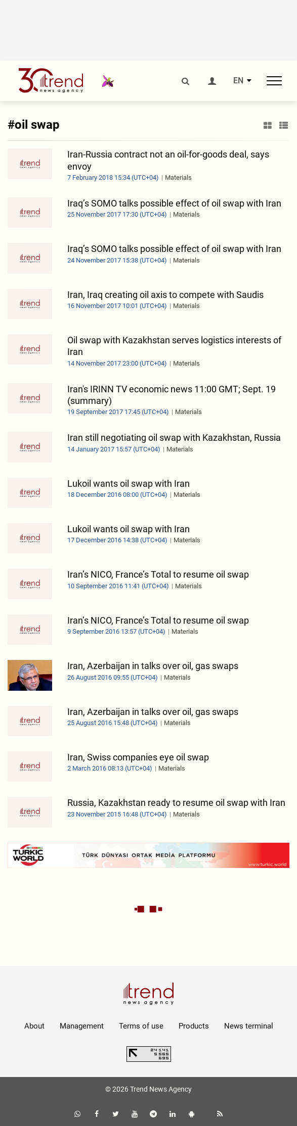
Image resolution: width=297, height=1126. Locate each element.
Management (82, 1026)
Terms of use (141, 1026)
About (34, 1026)
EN (238, 81)
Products (194, 1026)
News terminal (248, 1026)
